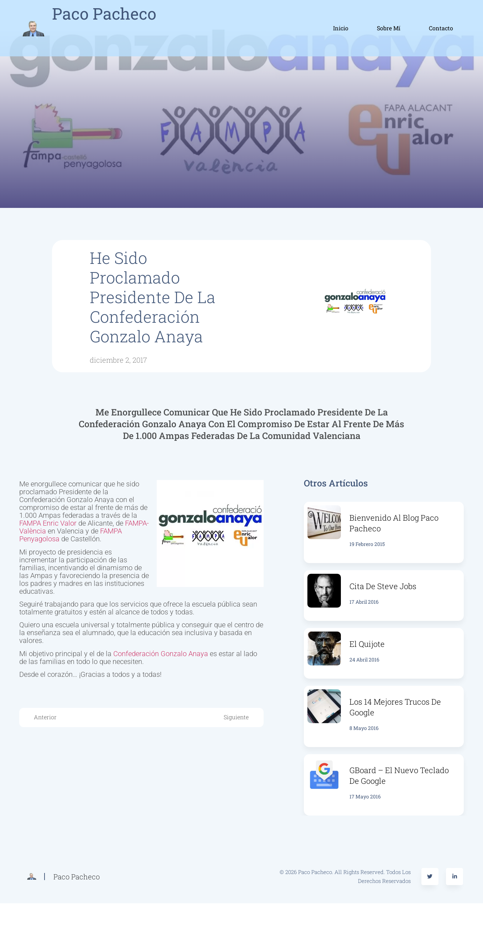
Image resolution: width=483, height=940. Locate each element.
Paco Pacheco (104, 13)
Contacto (441, 28)
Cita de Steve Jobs (382, 586)
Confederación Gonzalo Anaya (160, 653)
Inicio (340, 28)
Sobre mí (388, 28)
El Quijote (367, 644)
